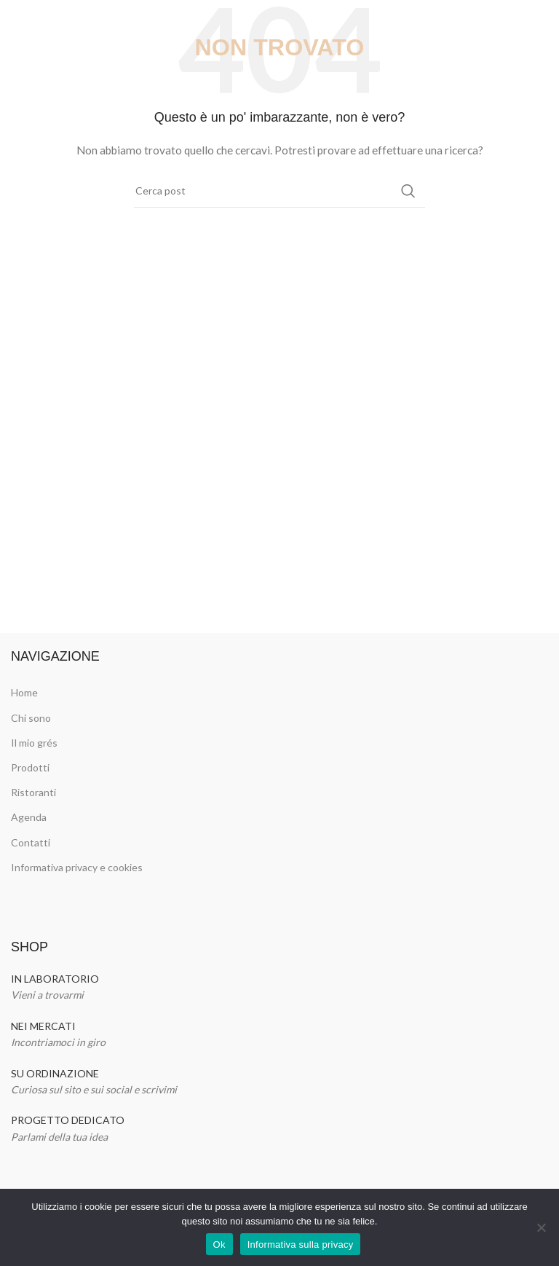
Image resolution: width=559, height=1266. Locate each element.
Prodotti (30, 767)
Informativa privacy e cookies (77, 867)
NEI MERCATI (43, 1026)
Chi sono (31, 718)
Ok (219, 1244)
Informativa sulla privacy (300, 1244)
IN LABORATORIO (55, 978)
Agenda (29, 817)
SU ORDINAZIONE (55, 1073)
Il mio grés (34, 742)
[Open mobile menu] (18, 21)
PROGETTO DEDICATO (67, 1120)
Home (24, 692)
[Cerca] (279, 191)
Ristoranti (33, 792)
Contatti (30, 842)
